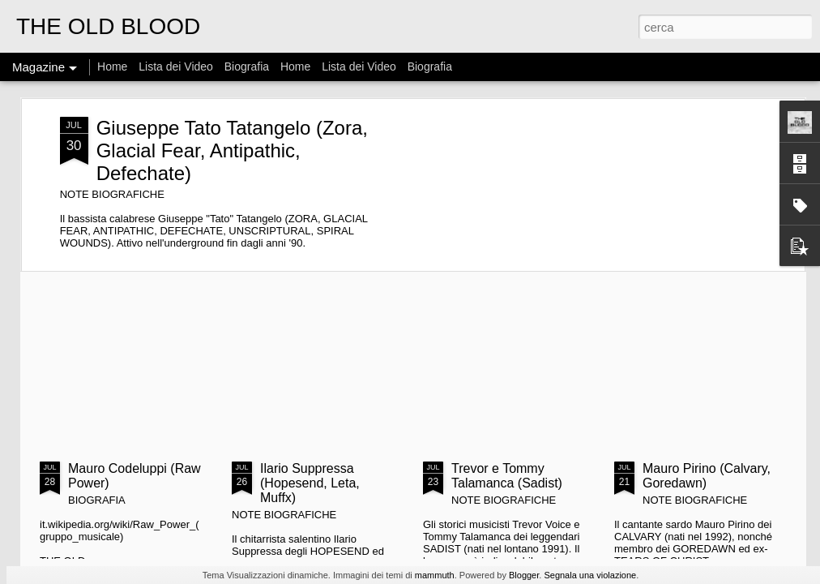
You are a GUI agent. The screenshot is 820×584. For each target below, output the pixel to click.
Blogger (524, 575)
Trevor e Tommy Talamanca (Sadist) (506, 476)
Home (112, 66)
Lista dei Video (177, 66)
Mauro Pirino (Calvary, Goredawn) (707, 476)
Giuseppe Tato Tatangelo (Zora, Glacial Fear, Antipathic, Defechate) (232, 150)
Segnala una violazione (590, 575)
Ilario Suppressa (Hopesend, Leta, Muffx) (310, 483)
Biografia (246, 66)
